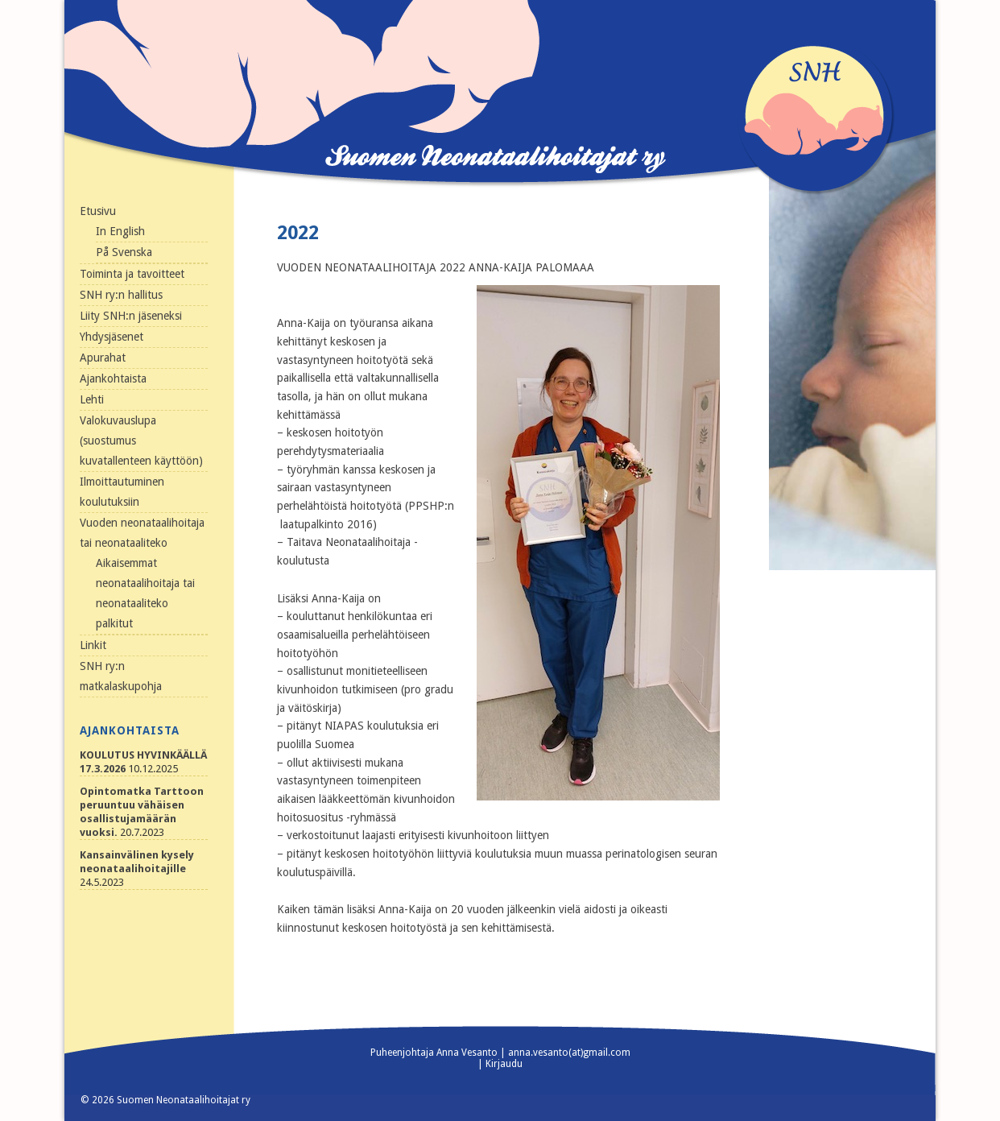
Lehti (92, 399)
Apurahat (103, 357)
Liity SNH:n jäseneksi (131, 315)
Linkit (93, 645)
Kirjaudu (504, 1063)
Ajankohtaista (113, 378)
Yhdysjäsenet (111, 336)
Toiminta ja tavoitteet (132, 273)
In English (120, 231)
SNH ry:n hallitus (121, 294)
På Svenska (124, 252)
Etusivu (98, 211)
